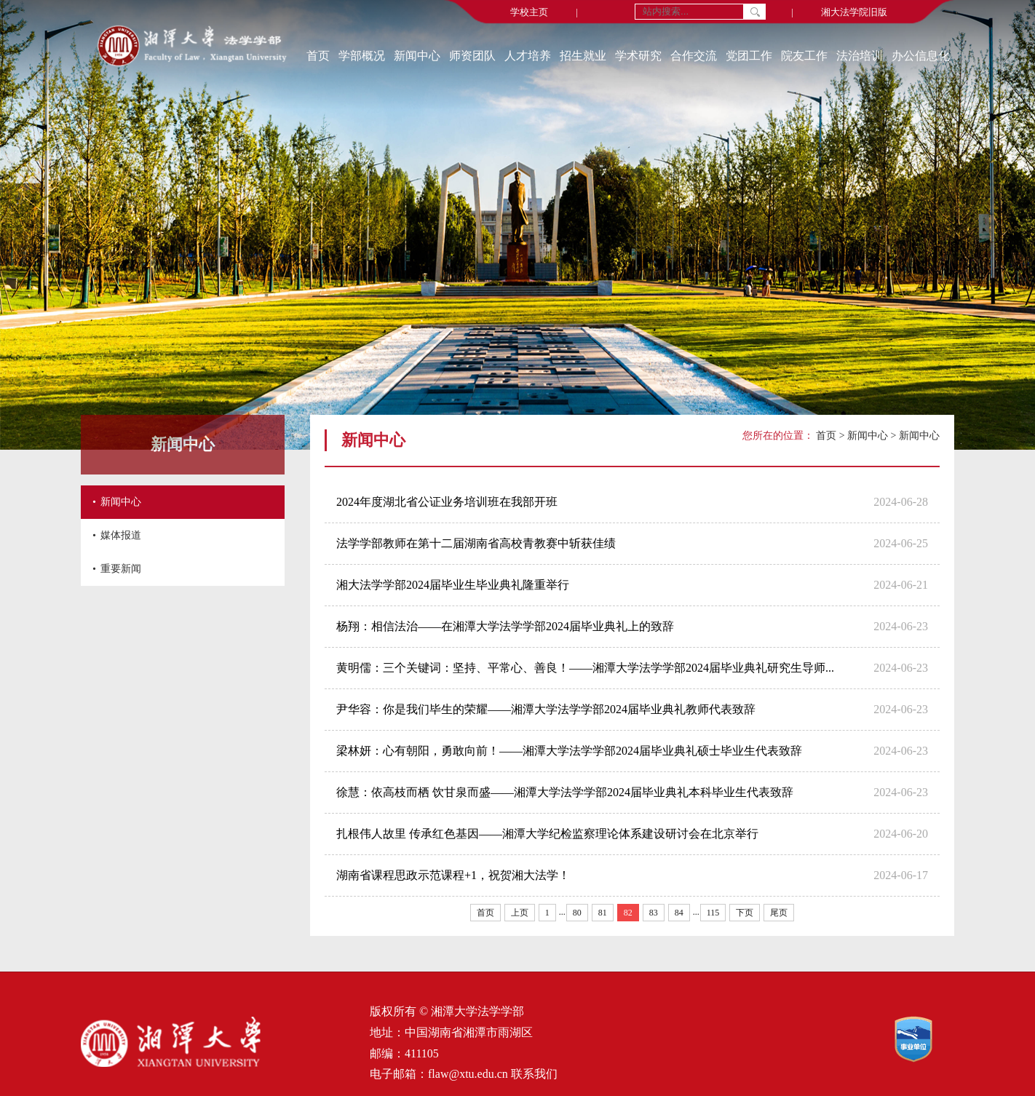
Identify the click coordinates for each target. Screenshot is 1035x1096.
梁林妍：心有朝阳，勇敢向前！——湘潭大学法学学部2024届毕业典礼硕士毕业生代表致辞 (569, 750)
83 (653, 913)
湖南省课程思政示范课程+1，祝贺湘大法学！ (453, 875)
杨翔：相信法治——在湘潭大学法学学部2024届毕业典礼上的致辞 (505, 626)
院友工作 (804, 55)
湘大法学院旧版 (854, 12)
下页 (744, 913)
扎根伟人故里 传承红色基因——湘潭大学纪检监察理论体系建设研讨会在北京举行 (547, 833)
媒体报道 (120, 535)
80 (577, 913)
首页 (318, 55)
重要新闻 (120, 568)
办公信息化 (921, 55)
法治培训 (859, 55)
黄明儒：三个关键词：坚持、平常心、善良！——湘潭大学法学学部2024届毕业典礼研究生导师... (585, 668)
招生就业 (583, 55)
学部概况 (361, 55)
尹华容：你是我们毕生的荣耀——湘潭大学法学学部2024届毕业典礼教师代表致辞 (546, 709)
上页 (519, 913)
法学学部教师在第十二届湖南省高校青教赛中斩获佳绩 (476, 543)
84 (679, 913)
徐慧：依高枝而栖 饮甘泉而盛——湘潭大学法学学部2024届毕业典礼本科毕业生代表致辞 (564, 792)
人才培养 (527, 55)
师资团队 (472, 55)
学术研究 (638, 55)
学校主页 (529, 12)
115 (713, 913)
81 (602, 913)
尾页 (779, 913)
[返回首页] (192, 47)
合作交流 (693, 55)
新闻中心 (417, 55)
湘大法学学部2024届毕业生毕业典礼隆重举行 (452, 585)
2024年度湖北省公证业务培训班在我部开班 (447, 502)
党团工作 (749, 55)
